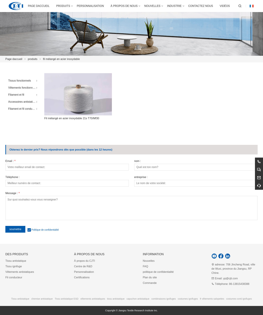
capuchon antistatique (137, 298)
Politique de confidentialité (45, 229)
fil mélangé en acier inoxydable (61, 59)
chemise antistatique (42, 298)
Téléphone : (12, 177)
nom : (137, 161)
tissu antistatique (115, 298)
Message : (12, 193)
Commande (150, 283)
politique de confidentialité (158, 271)
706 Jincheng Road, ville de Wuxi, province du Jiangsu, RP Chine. (233, 268)
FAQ (145, 266)
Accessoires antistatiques (23, 101)
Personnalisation (84, 271)
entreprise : (141, 177)
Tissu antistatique (15, 260)
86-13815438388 (239, 284)
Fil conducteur (13, 277)
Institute (149, 310)
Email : (10, 161)
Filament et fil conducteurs (23, 108)
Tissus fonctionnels (19, 80)
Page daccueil (13, 59)
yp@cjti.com (230, 278)
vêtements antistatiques (92, 298)
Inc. (156, 310)
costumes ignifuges (188, 298)
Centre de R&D (83, 266)
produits (32, 59)
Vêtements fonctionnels (22, 87)
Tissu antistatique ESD (66, 298)
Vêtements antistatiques (19, 271)
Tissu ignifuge (13, 266)
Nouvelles (148, 260)
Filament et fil (16, 94)
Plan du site (150, 277)
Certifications (82, 277)
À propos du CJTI (84, 260)
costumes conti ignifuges (239, 298)
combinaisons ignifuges (163, 298)
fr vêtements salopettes (212, 298)
